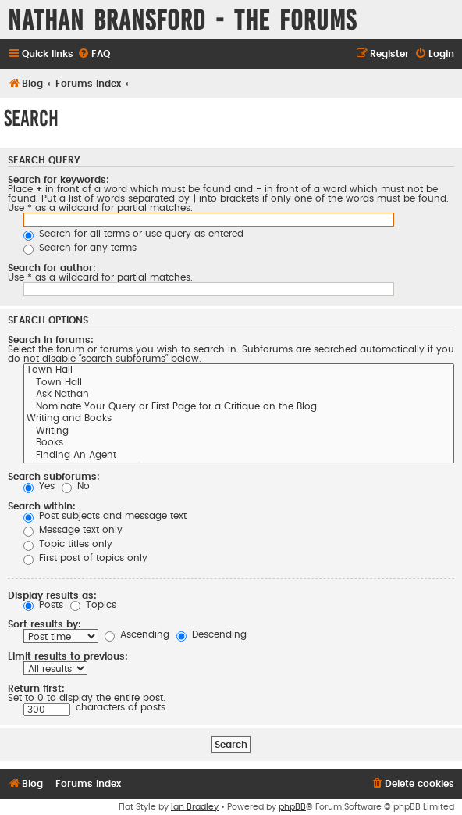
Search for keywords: (58, 179)
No (76, 486)
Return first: (36, 688)
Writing (239, 432)
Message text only (73, 529)
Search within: (42, 506)
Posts (43, 604)
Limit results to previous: (68, 656)
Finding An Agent (239, 456)
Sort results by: (44, 624)
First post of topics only (85, 558)
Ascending (137, 634)
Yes (39, 486)
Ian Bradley (195, 806)
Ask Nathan (239, 395)
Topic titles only (67, 544)
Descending (211, 634)
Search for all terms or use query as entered (133, 233)
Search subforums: (54, 476)
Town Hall (239, 371)
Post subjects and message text (105, 515)
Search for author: (52, 268)
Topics (93, 604)
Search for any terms (80, 247)
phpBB (292, 806)
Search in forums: (51, 340)
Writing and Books (239, 419)
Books (239, 444)
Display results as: (52, 595)
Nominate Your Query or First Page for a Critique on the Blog (239, 408)
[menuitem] (93, 54)
